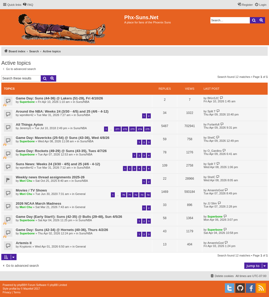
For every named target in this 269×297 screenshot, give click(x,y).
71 (129, 195)
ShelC (211, 137)
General (80, 193)
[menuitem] (28, 5)
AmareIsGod (216, 190)
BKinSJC (213, 98)
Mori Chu (26, 180)
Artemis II (24, 243)
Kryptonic (26, 246)
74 (148, 195)
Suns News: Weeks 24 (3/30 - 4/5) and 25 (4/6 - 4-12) (58, 164)
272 (125, 129)
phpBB (21, 285)
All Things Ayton (29, 125)
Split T (212, 111)
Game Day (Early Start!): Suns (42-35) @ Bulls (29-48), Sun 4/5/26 (69, 217)
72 (135, 195)
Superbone (27, 101)
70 (123, 195)
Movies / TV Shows (31, 190)
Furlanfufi (214, 124)
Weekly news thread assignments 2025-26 (50, 177)
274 (140, 129)
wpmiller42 (27, 115)
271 (117, 129)
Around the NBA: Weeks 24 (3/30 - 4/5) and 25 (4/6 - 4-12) (62, 111)
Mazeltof (28, 288)
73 (142, 195)
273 (132, 129)
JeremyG (26, 128)
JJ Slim (212, 203)
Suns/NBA (82, 101)
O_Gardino (215, 150)
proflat (13, 288)
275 (147, 129)
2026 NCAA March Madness (38, 203)
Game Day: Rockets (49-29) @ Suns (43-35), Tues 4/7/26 (61, 151)
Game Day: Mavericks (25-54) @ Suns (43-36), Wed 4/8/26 (62, 138)
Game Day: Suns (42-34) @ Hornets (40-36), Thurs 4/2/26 (62, 230)
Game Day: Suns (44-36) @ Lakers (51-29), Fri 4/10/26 (59, 98)
